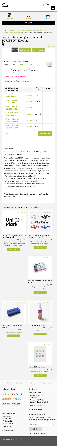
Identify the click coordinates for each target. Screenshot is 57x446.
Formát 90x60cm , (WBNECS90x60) (11, 101)
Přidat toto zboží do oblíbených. (16, 76)
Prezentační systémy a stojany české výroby (28, 30)
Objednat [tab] (15, 50)
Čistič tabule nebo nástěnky (37, 325)
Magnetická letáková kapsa (37, 367)
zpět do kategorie (8, 134)
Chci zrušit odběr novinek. (37, 433)
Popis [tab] (34, 50)
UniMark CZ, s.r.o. (15, 439)
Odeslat (35, 429)
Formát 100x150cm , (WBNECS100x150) (12, 120)
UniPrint (17, 398)
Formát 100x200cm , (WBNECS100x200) (12, 126)
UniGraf (16, 403)
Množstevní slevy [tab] (25, 50)
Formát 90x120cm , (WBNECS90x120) (12, 107)
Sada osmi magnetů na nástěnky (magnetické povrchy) (39, 236)
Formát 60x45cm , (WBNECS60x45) (11, 95)
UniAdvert (17, 394)
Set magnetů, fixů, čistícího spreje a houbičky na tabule (14, 236)
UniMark (12, 30)
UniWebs (6, 403)
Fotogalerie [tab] (41, 50)
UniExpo (6, 394)
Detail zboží (14, 249)
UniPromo (6, 398)
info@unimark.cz (36, 409)
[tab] (49, 64)
